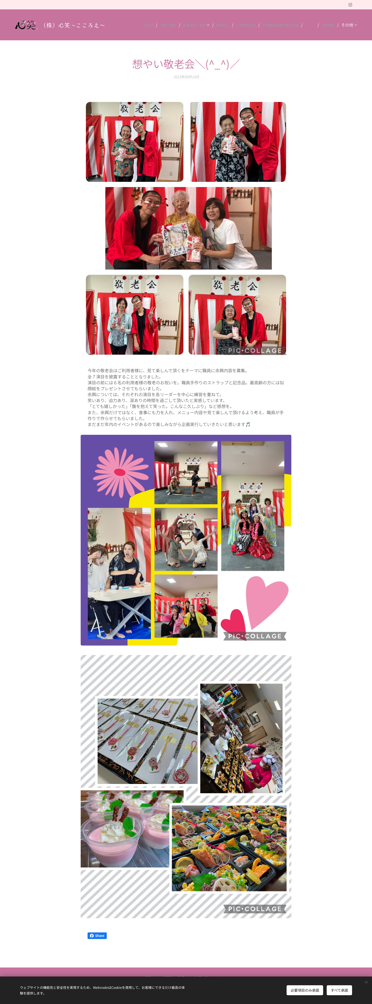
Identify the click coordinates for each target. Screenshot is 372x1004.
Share (97, 936)
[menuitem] (143, 25)
